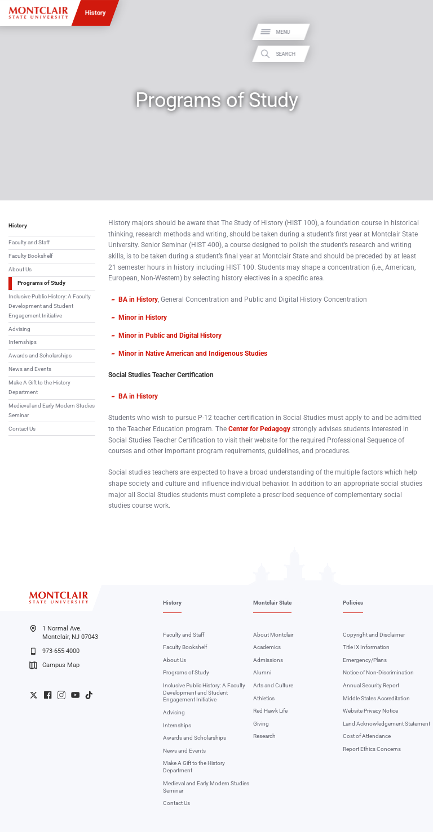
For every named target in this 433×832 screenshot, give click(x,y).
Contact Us (22, 428)
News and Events (29, 369)
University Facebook (47, 695)
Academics (267, 647)
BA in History (138, 299)
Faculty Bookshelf (30, 256)
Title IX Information (366, 647)
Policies (353, 603)
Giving (261, 724)
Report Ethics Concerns (372, 749)
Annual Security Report (371, 685)
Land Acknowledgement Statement (386, 724)
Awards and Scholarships (40, 355)
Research (264, 736)
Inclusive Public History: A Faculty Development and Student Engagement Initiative (49, 306)
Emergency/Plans (365, 660)
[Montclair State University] (38, 13)
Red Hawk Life (270, 711)
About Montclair (273, 635)
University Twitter (33, 695)
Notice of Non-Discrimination (378, 672)
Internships (22, 342)
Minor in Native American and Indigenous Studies (192, 353)
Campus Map (54, 665)
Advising (19, 329)
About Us (20, 269)
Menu (412, 32)
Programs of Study (41, 283)
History (95, 12)
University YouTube (75, 695)
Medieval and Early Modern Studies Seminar (51, 410)
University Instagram (61, 695)
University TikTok (89, 695)
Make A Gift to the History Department (39, 387)
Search (415, 54)
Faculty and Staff (29, 242)
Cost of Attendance (367, 736)
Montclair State (272, 603)
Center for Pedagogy (259, 429)
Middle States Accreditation (376, 698)
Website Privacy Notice (370, 711)
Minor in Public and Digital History (170, 335)
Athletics (264, 698)
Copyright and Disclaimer (374, 635)
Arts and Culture (273, 685)
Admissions (268, 660)
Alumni (262, 672)
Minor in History (142, 317)
